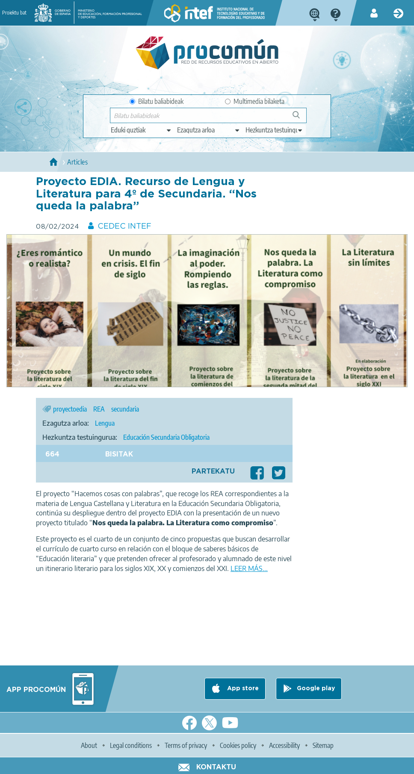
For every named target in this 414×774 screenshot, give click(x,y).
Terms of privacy (186, 745)
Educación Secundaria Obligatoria (166, 437)
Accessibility (284, 745)
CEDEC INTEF (124, 226)
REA (99, 409)
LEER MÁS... (249, 568)
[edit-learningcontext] (274, 129)
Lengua (105, 423)
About (89, 745)
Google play (316, 688)
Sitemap (323, 745)
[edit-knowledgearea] (208, 129)
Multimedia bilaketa (254, 101)
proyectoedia (70, 409)
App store (242, 688)
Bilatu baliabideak (156, 101)
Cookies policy (238, 745)
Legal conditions (131, 745)
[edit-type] (141, 129)
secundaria (125, 409)
